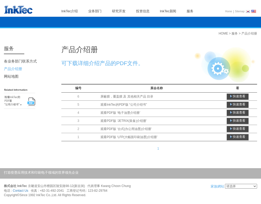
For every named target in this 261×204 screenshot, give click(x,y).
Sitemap (240, 11)
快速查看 (239, 96)
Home (228, 11)
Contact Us (20, 190)
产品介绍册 (13, 69)
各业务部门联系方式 (20, 61)
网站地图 (11, 76)
